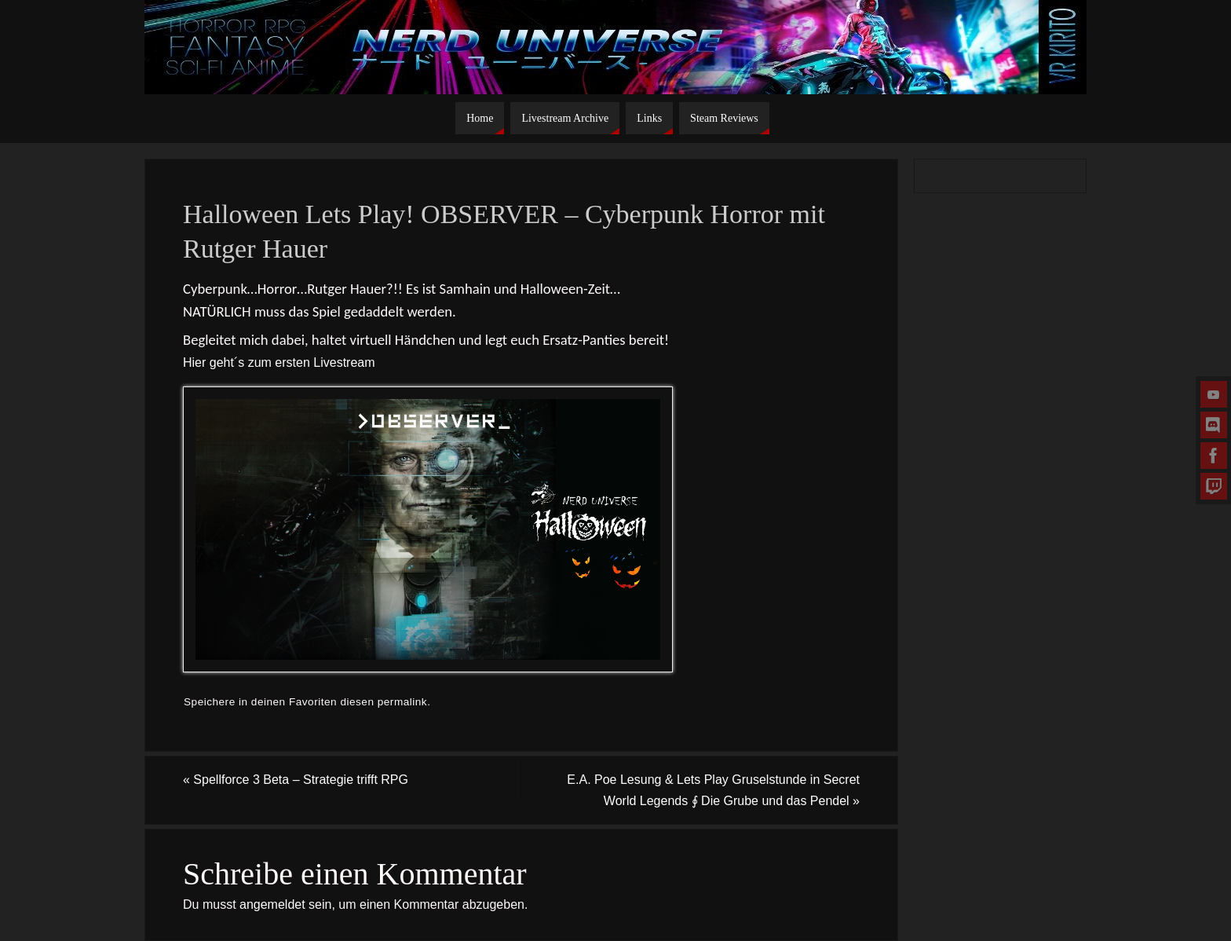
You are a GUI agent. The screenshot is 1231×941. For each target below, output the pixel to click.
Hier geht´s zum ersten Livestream (279, 362)
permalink (402, 702)
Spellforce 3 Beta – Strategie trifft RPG (295, 779)
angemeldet (272, 904)
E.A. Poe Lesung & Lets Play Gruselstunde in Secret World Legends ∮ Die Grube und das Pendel (713, 790)
